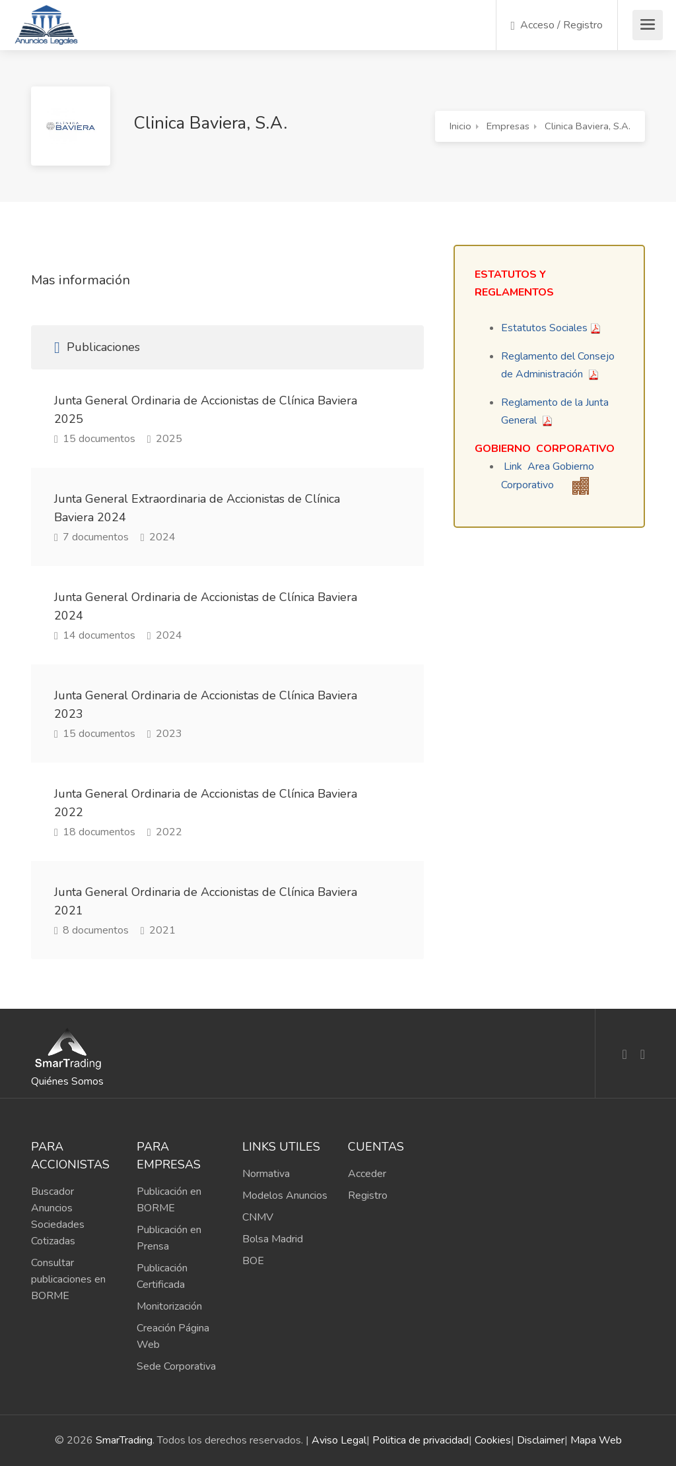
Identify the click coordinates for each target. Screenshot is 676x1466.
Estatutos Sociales (544, 328)
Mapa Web (596, 1440)
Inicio (460, 126)
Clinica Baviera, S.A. (587, 126)
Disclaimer (540, 1440)
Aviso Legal (339, 1440)
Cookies (493, 1440)
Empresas (508, 126)
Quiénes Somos (67, 1081)
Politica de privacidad (420, 1440)
